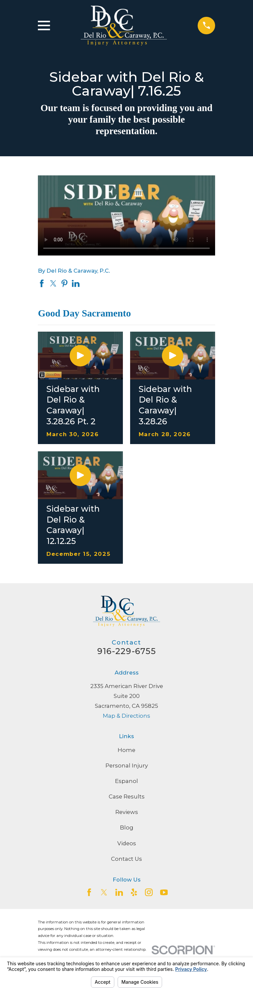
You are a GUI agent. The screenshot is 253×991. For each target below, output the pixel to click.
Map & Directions (126, 715)
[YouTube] (164, 892)
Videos (126, 843)
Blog (126, 827)
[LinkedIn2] (119, 892)
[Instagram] (149, 892)
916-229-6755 (126, 651)
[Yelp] (134, 892)
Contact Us (126, 859)
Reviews (126, 812)
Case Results (127, 796)
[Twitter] (104, 892)
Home (126, 750)
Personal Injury (126, 765)
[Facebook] (89, 892)
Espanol (126, 781)
